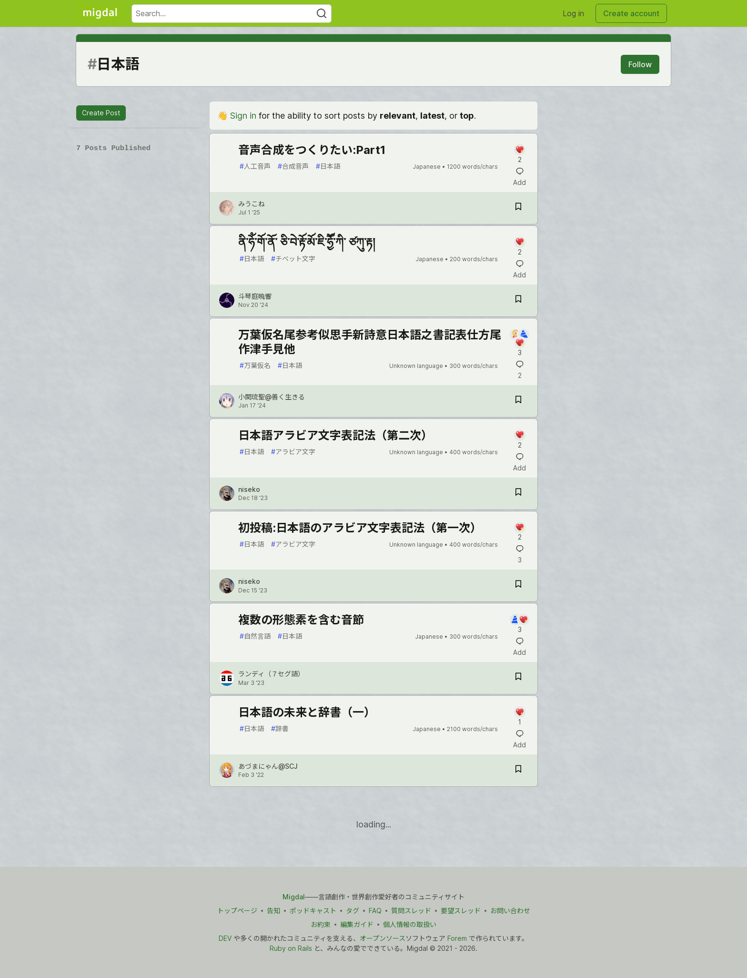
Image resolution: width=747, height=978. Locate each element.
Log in (573, 13)
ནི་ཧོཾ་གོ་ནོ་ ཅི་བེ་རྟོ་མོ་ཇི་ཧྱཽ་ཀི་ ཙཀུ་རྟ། (306, 242)
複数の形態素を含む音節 (301, 620)
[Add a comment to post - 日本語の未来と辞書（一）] (519, 716)
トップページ (237, 911)
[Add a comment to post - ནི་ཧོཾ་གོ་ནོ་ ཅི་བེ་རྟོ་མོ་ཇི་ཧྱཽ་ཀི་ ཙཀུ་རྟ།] (519, 246)
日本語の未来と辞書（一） (306, 712)
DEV (225, 938)
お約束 (321, 924)
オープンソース (382, 938)
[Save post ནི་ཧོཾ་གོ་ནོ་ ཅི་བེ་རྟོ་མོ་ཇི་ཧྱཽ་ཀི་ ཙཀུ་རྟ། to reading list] (518, 300)
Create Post (101, 113)
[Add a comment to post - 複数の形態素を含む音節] (519, 624)
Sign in (243, 116)
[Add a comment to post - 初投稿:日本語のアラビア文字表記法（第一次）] (519, 532)
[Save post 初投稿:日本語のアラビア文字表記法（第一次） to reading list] (518, 585)
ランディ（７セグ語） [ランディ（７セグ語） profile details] (271, 674)
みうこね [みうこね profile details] (251, 204)
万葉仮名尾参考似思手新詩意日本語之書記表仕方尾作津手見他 (369, 342)
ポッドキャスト (313, 911)
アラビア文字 (293, 452)
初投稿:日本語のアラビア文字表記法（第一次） (360, 528)
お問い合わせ (510, 911)
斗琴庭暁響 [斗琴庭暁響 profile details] (255, 296)
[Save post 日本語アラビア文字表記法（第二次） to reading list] (518, 493)
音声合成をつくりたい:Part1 (311, 150)
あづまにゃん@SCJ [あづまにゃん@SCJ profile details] (268, 766)
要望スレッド (461, 911)
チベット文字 (293, 259)
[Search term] (231, 13)
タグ (352, 911)
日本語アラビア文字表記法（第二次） (335, 435)
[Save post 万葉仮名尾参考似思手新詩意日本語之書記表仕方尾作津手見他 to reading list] (518, 401)
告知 (273, 911)
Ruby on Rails (291, 948)
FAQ (375, 911)
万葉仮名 (255, 365)
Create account (631, 13)
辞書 (280, 728)
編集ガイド (357, 924)
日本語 (328, 166)
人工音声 (255, 166)
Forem (457, 938)
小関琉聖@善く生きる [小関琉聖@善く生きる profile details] (271, 397)
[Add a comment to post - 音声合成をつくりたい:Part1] (519, 154)
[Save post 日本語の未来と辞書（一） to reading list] (518, 770)
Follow (640, 64)
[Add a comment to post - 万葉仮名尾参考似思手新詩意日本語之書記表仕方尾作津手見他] (519, 343)
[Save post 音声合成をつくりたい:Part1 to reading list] (518, 208)
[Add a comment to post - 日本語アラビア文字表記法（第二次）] (519, 439)
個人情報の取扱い (409, 924)
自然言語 (255, 636)
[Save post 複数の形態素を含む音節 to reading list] (518, 678)
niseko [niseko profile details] (249, 489)
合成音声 (293, 166)
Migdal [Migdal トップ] (294, 897)
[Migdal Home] (100, 13)
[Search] (321, 13)
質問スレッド (411, 911)
